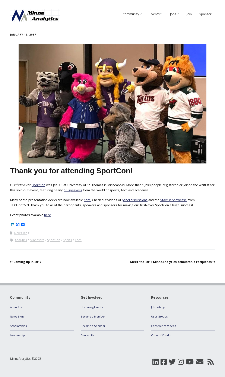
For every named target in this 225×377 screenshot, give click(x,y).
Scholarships (18, 326)
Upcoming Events (92, 307)
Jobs (173, 14)
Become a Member (93, 316)
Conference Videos (163, 326)
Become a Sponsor (93, 326)
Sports (67, 240)
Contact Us (88, 335)
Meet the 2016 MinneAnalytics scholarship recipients (171, 262)
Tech (78, 240)
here (87, 200)
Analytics (21, 240)
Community (131, 14)
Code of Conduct (162, 335)
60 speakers (73, 190)
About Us (16, 307)
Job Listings (158, 307)
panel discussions (135, 200)
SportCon (38, 185)
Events (154, 14)
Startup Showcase (173, 200)
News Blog (21, 233)
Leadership (17, 335)
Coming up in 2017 (27, 262)
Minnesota (37, 240)
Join (189, 14)
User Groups (159, 316)
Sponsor (205, 14)
